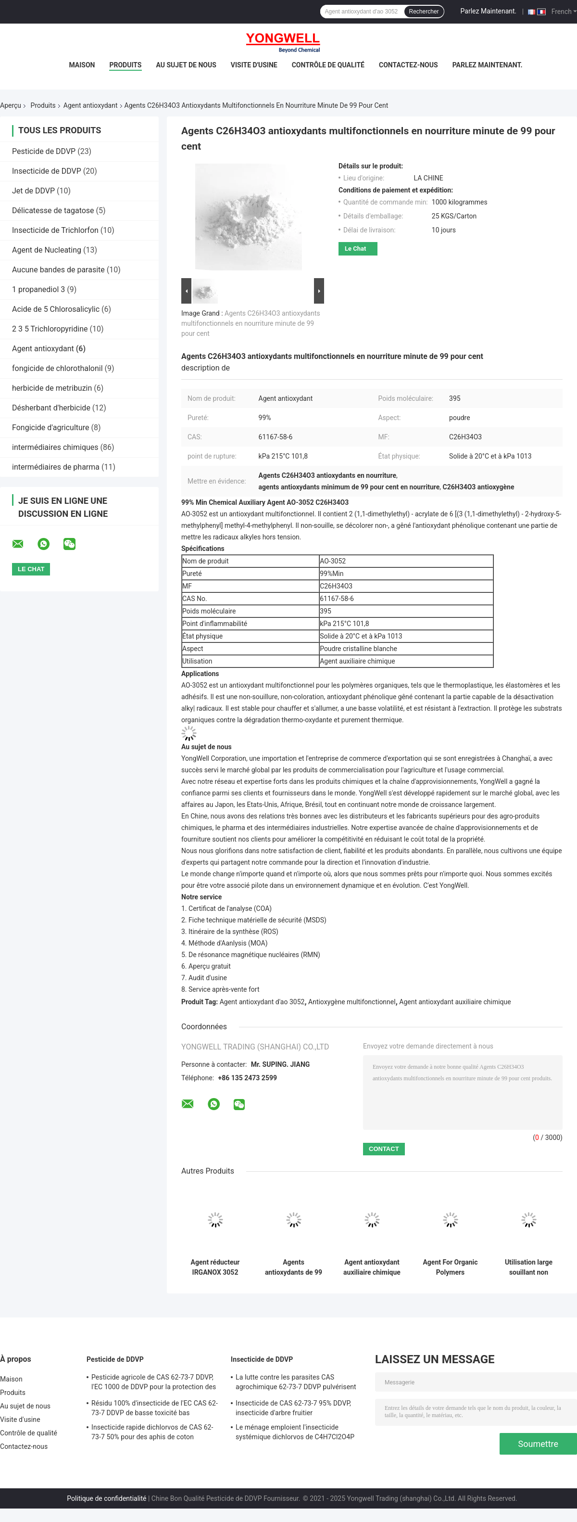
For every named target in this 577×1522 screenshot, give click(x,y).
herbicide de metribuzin (52, 388)
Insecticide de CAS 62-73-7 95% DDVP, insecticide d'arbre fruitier (293, 1408)
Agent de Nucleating (46, 250)
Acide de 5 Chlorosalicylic (56, 309)
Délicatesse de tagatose (53, 210)
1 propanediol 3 (38, 289)
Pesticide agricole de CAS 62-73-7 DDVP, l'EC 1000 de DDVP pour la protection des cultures (153, 1383)
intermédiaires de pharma (56, 467)
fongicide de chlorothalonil (57, 368)
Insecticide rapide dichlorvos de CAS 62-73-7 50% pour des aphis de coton (152, 1432)
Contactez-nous (408, 65)
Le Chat (355, 248)
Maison (82, 65)
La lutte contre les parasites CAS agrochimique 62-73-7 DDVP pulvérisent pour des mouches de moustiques (296, 1383)
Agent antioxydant (90, 105)
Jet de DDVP (33, 190)
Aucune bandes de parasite (58, 269)
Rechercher (424, 11)
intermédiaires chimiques (55, 447)
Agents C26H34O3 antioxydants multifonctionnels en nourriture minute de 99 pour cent (250, 323)
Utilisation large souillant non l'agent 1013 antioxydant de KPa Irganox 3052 (529, 1267)
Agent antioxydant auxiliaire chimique (455, 1002)
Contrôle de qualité (328, 65)
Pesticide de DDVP (43, 151)
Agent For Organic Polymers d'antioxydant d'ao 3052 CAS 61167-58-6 (450, 1267)
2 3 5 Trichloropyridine (50, 328)
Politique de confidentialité (106, 1498)
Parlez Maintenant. (489, 11)
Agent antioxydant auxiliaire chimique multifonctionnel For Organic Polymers (372, 1267)
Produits (125, 65)
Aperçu (10, 105)
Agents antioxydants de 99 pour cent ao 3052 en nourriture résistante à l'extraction (293, 1267)
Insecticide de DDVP (46, 171)
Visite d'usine (254, 65)
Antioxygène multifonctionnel (352, 1002)
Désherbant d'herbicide (51, 407)
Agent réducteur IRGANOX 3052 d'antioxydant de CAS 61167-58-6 (215, 1267)
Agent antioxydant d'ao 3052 (262, 1002)
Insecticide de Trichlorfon (55, 230)
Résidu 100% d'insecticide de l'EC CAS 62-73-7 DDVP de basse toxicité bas (154, 1408)
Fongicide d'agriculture (50, 427)
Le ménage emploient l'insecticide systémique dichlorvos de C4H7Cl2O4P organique (295, 1433)
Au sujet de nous (186, 65)
